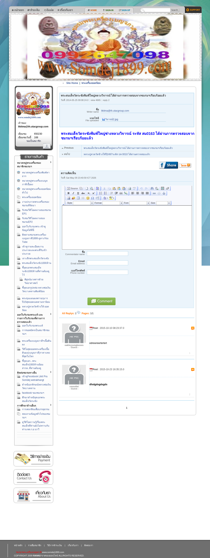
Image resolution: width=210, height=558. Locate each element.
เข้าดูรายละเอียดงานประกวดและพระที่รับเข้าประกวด (34, 250)
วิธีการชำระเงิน (33, 459)
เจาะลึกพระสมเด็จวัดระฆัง (35, 258)
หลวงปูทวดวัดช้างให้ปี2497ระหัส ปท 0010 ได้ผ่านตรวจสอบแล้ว (117, 154)
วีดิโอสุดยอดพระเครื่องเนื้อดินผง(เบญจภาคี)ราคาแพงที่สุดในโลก (36, 353)
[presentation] (115, 288)
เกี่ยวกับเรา (33, 495)
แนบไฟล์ (80, 119)
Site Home (72, 83)
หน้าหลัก (18, 545)
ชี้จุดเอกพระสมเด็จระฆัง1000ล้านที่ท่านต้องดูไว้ (35, 271)
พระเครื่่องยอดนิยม (31, 197)
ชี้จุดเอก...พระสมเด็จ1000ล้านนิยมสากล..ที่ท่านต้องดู (32, 365)
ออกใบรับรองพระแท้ (32, 325)
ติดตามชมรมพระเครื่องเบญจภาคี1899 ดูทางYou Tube (35, 238)
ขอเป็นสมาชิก (33, 141)
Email (73, 262)
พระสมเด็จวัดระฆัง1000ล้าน (36, 263)
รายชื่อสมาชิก (34, 545)
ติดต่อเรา (33, 477)
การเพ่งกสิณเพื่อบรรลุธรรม (35, 409)
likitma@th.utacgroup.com (33, 126)
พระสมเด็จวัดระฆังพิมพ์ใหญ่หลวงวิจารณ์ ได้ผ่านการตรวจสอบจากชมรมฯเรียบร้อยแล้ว (128, 148)
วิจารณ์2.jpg (110, 119)
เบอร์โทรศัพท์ (73, 271)
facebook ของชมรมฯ (33, 392)
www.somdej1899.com (29, 117)
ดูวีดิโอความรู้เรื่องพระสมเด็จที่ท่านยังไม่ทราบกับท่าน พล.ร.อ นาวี (35, 426)
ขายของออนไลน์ (49, 555)
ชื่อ (80, 110)
